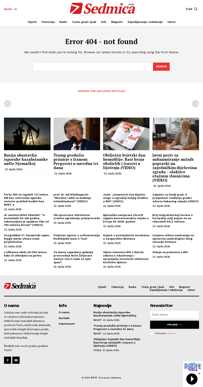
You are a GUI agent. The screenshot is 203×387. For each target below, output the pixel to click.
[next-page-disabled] (195, 103)
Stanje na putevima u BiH (170, 252)
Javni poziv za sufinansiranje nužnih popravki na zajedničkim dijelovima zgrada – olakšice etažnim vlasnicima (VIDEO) (174, 167)
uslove (171, 333)
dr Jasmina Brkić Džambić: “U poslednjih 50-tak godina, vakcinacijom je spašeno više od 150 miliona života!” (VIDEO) (26, 219)
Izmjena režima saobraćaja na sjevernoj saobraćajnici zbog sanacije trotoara (173, 239)
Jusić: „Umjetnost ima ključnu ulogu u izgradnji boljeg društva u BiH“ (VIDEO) (125, 198)
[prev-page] (7, 103)
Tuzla (97, 350)
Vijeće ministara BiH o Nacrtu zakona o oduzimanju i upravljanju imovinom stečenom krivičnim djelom (126, 257)
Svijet (97, 320)
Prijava (174, 324)
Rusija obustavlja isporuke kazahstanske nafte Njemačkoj (26, 159)
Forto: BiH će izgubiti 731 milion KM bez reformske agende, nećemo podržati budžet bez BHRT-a (26, 199)
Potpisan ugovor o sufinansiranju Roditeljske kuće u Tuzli (77, 237)
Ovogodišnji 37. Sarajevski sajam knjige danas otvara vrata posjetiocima (26, 239)
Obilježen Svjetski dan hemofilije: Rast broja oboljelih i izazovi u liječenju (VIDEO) (124, 161)
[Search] (161, 67)
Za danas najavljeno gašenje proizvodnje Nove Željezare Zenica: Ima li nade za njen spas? (73, 257)
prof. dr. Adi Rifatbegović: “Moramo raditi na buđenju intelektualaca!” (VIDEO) (72, 198)
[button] (192, 9)
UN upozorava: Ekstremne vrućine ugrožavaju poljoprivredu (77, 216)
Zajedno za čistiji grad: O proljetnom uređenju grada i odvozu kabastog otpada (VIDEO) (175, 198)
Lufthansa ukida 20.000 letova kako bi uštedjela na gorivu (25, 254)
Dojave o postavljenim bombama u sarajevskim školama (126, 237)
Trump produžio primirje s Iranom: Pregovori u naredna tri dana (76, 161)
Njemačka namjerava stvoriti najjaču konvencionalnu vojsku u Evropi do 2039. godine (126, 218)
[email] (174, 315)
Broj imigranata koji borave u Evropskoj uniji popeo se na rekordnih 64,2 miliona (172, 218)
